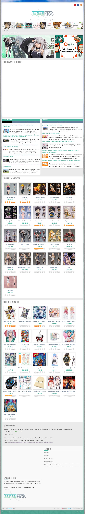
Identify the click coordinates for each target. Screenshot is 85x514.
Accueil (16, 25)
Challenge (47, 25)
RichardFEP (49, 438)
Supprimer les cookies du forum (52, 465)
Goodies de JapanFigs (11, 302)
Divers (16, 122)
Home (6, 30)
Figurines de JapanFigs (11, 178)
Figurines (45, 120)
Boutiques (26, 25)
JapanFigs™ (10, 508)
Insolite (35, 122)
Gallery (46, 455)
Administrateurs (11, 431)
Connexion (59, 25)
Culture (26, 122)
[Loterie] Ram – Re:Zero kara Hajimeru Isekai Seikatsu (58, 141)
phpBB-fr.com (10, 512)
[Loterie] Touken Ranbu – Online (52, 125)
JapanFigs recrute (49, 458)
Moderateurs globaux (19, 431)
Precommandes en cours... (13, 62)
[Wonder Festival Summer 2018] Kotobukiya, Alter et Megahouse (61, 160)
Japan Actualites (7, 120)
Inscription (72, 25)
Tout (7, 122)
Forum (37, 25)
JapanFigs (70, 508)
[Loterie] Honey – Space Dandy (51, 133)
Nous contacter (48, 461)
